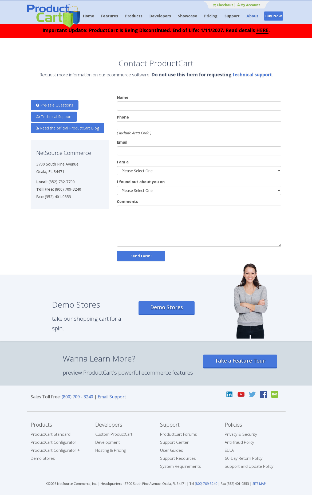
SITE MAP (259, 483)
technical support (252, 75)
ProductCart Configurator (53, 442)
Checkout (223, 5)
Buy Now (273, 15)
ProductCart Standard (50, 434)
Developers (160, 15)
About (252, 15)
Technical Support (54, 116)
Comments (127, 201)
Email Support (112, 397)
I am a (123, 161)
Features (109, 15)
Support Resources (178, 458)
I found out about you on (141, 181)
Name (122, 97)
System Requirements (180, 466)
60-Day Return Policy (243, 458)
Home (88, 15)
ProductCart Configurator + (55, 450)
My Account (249, 5)
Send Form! (141, 255)
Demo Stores (166, 307)
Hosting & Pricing (110, 450)
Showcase (187, 15)
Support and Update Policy (249, 466)
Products (134, 15)
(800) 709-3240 (206, 483)
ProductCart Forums (178, 434)
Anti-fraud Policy (239, 442)
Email (122, 142)
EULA (229, 450)
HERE (262, 30)
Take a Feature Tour (240, 360)
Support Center (174, 442)
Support (232, 15)
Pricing (211, 15)
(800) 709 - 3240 (77, 397)
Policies (233, 424)
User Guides (171, 450)
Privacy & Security (241, 434)
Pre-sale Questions (54, 105)
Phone (123, 117)
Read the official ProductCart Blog (67, 128)
